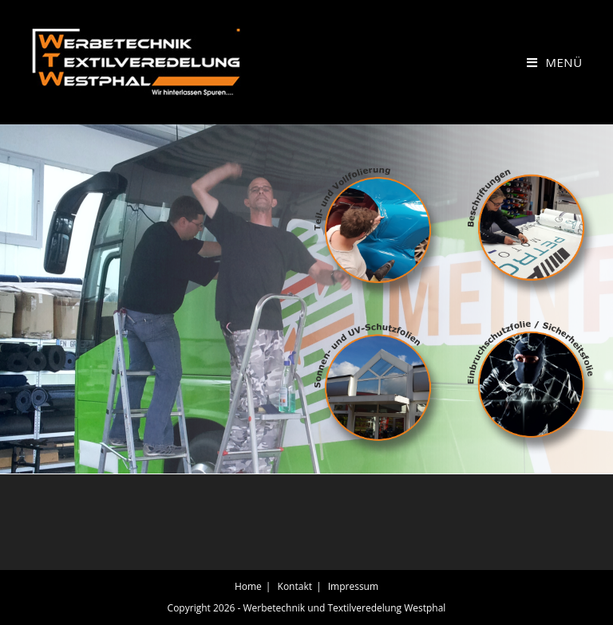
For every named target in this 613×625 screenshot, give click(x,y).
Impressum (353, 586)
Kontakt (295, 586)
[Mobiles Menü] (555, 62)
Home (248, 586)
